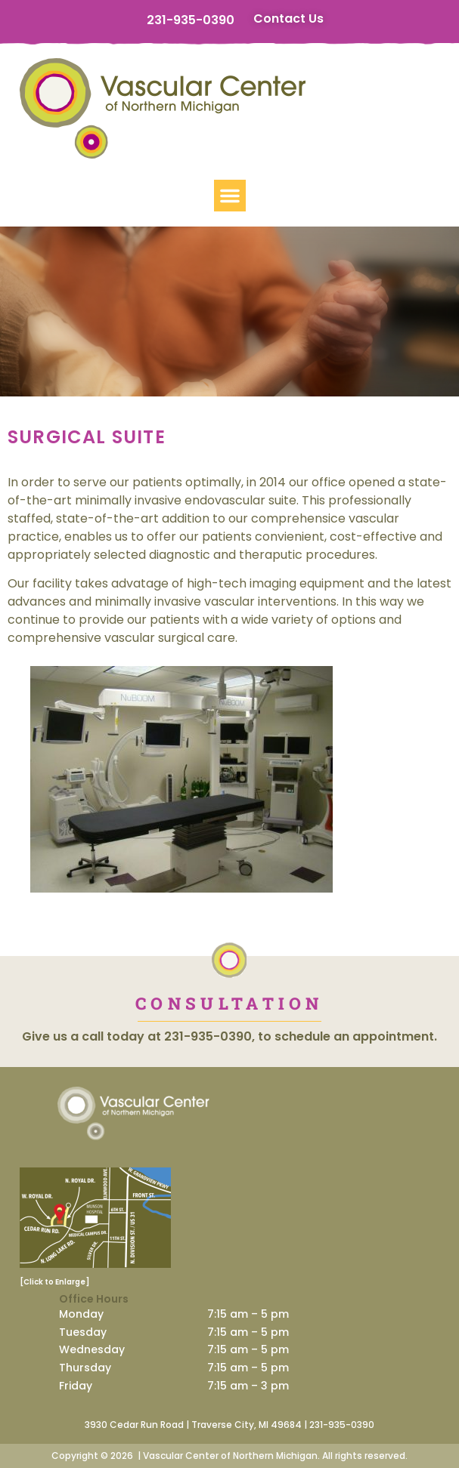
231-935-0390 (190, 20)
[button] (230, 195)
